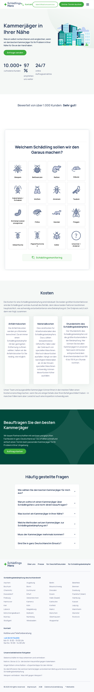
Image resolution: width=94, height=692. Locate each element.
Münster (75, 613)
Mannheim (76, 609)
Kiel (5, 605)
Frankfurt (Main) (79, 594)
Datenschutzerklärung (54, 687)
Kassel (75, 601)
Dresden (53, 590)
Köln (28, 605)
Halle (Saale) (54, 598)
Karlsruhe (53, 601)
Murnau (7, 616)
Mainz (52, 609)
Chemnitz (8, 590)
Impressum (31, 687)
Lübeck (7, 609)
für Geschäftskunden (56, 564)
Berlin (51, 582)
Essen (52, 594)
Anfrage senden (15, 52)
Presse (41, 564)
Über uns (31, 564)
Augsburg (31, 582)
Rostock (76, 616)
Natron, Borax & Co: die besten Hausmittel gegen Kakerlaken (29, 661)
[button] (25, 4)
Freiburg (7, 598)
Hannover (8, 601)
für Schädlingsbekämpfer (79, 564)
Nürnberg (31, 616)
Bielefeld (76, 582)
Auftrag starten (15, 451)
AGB (40, 687)
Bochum (7, 586)
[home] (12, 4)
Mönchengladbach (12, 613)
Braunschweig (55, 586)
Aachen (7, 582)
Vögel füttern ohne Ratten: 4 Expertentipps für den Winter (28, 665)
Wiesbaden (31, 620)
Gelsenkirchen (33, 598)
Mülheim (30, 613)
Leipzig (75, 605)
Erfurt (29, 594)
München (53, 613)
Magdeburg (31, 609)
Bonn (29, 586)
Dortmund (31, 590)
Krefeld (52, 605)
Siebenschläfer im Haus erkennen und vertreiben (24, 657)
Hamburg (76, 598)
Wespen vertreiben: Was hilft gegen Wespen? (23, 675)
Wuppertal (53, 620)
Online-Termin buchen (71, 4)
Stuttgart (8, 620)
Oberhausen (54, 616)
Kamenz (30, 601)
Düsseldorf (8, 594)
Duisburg (76, 590)
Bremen (75, 586)
